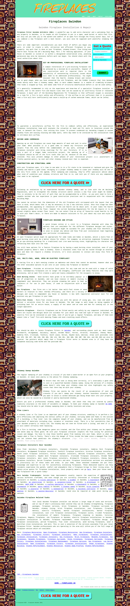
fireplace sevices (24, 528)
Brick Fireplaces (82, 537)
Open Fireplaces (50, 532)
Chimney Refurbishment (35, 546)
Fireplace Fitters (41, 534)
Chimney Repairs (50, 590)
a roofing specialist (54, 484)
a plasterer (34, 489)
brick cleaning (93, 486)
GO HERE (109, 404)
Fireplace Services (78, 541)
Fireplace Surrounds (56, 539)
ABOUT (94, 16)
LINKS (88, 16)
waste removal (44, 486)
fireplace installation (27, 128)
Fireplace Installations (101, 534)
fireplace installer (26, 150)
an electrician (35, 482)
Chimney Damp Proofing (74, 546)
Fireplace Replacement (58, 541)
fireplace (63, 34)
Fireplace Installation (27, 537)
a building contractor (86, 489)
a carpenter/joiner (63, 482)
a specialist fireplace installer (95, 88)
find (24, 449)
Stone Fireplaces (75, 539)
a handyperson (57, 489)
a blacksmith (93, 480)
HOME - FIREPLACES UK (65, 583)
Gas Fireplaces (86, 532)
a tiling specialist (47, 480)
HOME (83, 16)
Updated (42, 590)
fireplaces (72, 93)
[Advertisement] (65, 111)
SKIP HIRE (29, 484)
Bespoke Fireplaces (100, 537)
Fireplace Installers (103, 532)
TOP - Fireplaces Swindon (28, 574)
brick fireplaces (69, 506)
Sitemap (18, 590)
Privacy (112, 590)
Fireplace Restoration (32, 532)
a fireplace (78, 467)
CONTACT (100, 16)
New (37, 590)
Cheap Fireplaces (96, 543)
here (89, 469)
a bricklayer (90, 482)
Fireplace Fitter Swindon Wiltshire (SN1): (36, 32)
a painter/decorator (45, 491)
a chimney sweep (68, 486)
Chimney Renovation (55, 546)
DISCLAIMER (108, 16)
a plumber (72, 480)
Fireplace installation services (86, 460)
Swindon (67, 330)
